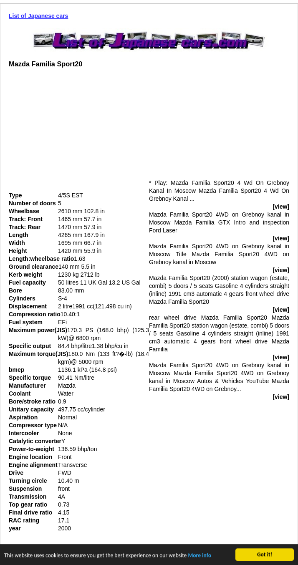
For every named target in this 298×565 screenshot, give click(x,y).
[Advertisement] (79, 133)
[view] (281, 206)
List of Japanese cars (38, 16)
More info (199, 556)
